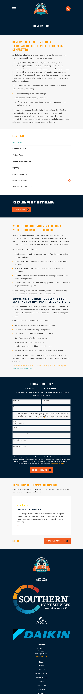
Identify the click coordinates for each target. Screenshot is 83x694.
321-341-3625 (41, 580)
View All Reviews (57, 541)
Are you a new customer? (20, 434)
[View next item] (18, 541)
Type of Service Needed (20, 440)
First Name (16, 401)
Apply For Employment (41, 674)
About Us (41, 670)
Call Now (22, 209)
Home (41, 666)
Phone (15, 407)
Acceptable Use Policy (37, 418)
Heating (41, 682)
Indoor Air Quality (41, 686)
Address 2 (16, 428)
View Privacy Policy (49, 418)
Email (44, 407)
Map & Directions (41, 657)
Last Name (46, 401)
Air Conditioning (41, 678)
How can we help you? (20, 446)
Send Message (41, 470)
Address (15, 422)
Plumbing (41, 690)
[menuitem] (41, 142)
